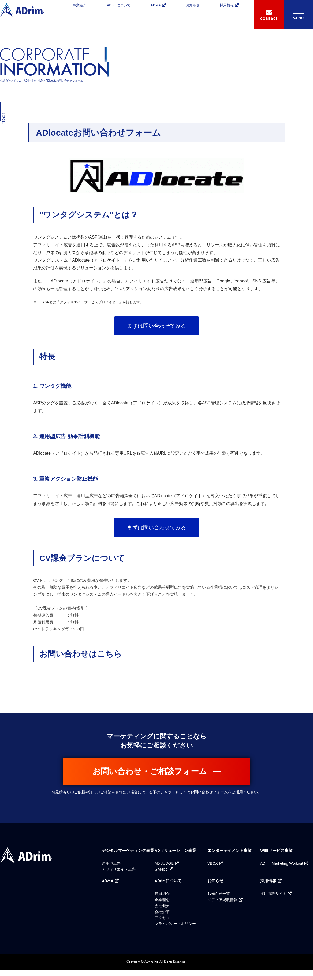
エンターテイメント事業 (229, 850)
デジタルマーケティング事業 (128, 850)
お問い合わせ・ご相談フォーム (149, 771)
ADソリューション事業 (175, 850)
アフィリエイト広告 (119, 869)
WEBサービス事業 (276, 850)
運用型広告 (111, 863)
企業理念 (162, 900)
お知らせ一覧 (218, 893)
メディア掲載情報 (222, 900)
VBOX (212, 863)
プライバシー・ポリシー (175, 923)
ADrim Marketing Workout (281, 863)
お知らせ (193, 5)
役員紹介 (162, 893)
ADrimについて (119, 5)
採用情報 (227, 5)
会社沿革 (162, 912)
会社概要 (162, 906)
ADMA (156, 5)
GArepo (161, 869)
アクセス (162, 918)
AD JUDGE (164, 863)
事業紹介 (80, 5)
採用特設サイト (273, 893)
